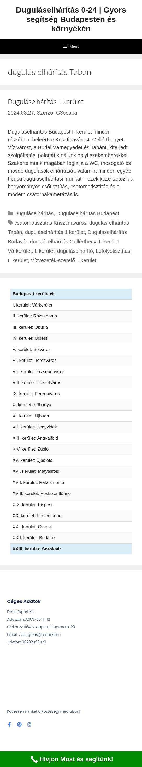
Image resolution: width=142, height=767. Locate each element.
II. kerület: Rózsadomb (35, 316)
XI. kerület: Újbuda (31, 416)
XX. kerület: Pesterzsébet (38, 515)
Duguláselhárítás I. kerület (46, 101)
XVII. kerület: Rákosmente (38, 482)
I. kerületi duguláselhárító (63, 251)
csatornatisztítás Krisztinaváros (50, 223)
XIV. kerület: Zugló (31, 449)
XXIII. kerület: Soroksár (37, 549)
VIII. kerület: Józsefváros (37, 382)
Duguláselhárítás (34, 213)
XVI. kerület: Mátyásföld (36, 471)
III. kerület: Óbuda (30, 327)
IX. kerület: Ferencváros (36, 393)
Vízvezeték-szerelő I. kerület (63, 260)
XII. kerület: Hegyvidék (35, 426)
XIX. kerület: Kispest (32, 504)
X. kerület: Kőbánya (32, 404)
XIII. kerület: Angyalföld (35, 438)
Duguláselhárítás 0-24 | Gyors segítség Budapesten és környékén (71, 19)
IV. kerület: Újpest (30, 338)
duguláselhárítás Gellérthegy (63, 241)
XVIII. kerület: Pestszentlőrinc (41, 493)
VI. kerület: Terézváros (35, 360)
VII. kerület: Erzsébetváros (38, 371)
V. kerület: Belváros (32, 349)
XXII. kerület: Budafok (34, 537)
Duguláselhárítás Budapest (87, 213)
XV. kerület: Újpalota (32, 460)
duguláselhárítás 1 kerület (55, 232)
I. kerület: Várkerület (32, 305)
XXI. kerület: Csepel (32, 526)
